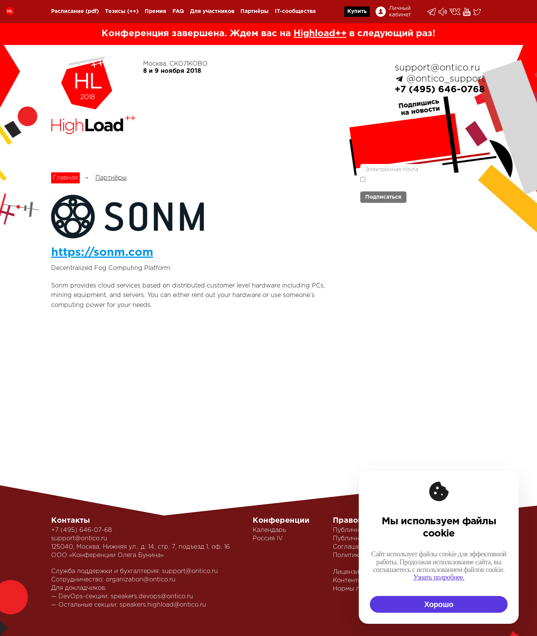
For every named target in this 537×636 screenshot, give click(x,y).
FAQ (178, 11)
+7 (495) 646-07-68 (81, 530)
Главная (65, 178)
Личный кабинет (400, 11)
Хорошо (438, 604)
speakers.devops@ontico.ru (152, 596)
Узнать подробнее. (438, 577)
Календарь (269, 530)
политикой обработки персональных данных (406, 182)
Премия (155, 11)
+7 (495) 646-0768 (440, 89)
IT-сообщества (295, 11)
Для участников (212, 11)
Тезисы (115, 11)
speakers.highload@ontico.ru (162, 605)
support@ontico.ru (437, 68)
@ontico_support (445, 79)
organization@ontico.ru (141, 580)
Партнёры (254, 11)
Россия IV (268, 538)
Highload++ (320, 33)
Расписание (67, 11)
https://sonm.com (102, 252)
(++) (133, 11)
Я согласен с (406, 182)
